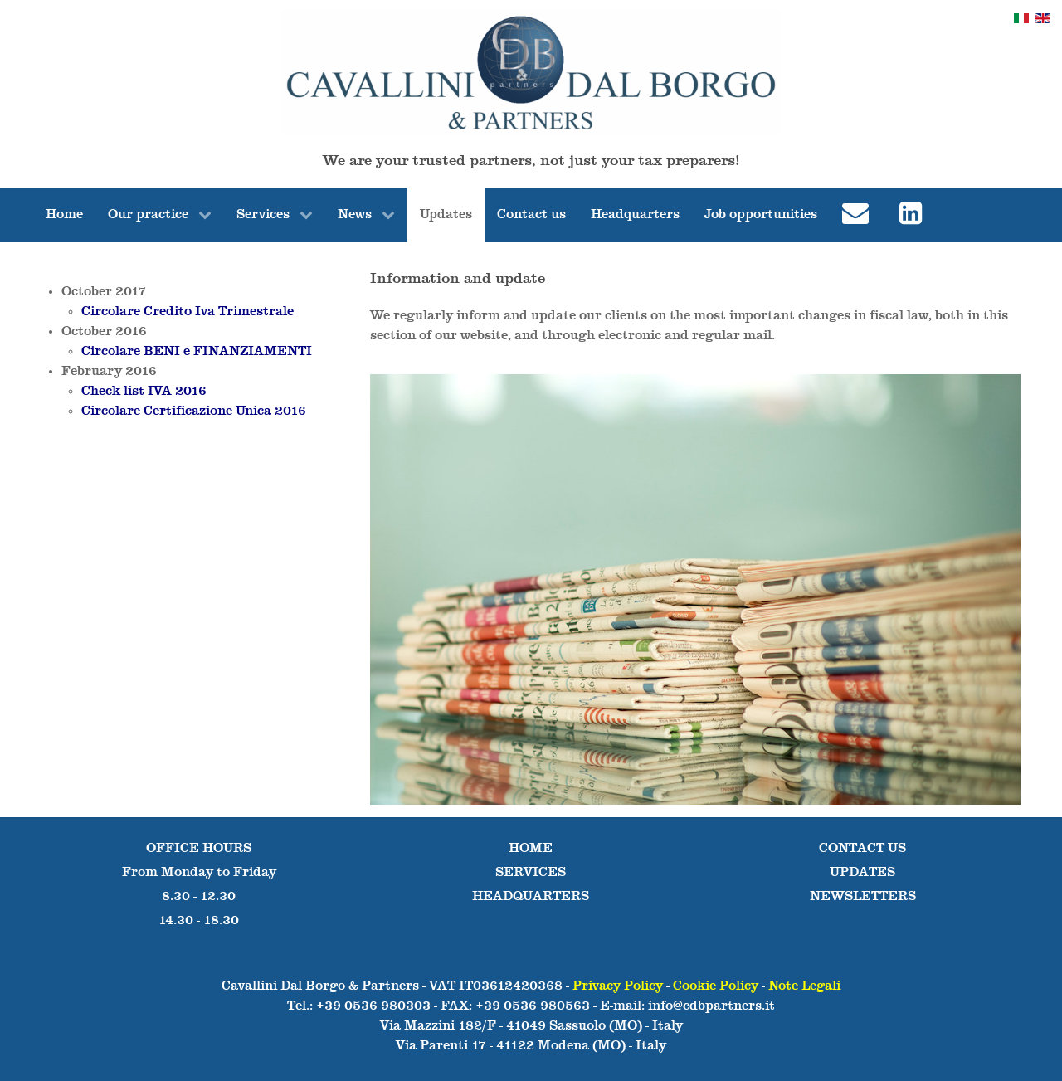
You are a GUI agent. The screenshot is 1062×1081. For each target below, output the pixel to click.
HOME (531, 848)
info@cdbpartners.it (711, 1006)
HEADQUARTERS (530, 896)
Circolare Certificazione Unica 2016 (193, 411)
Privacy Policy (617, 986)
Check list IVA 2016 (144, 391)
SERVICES (530, 872)
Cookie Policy (715, 986)
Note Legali (804, 986)
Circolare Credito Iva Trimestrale (187, 312)
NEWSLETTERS (863, 896)
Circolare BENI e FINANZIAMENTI (196, 351)
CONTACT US (862, 848)
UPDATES (862, 872)
